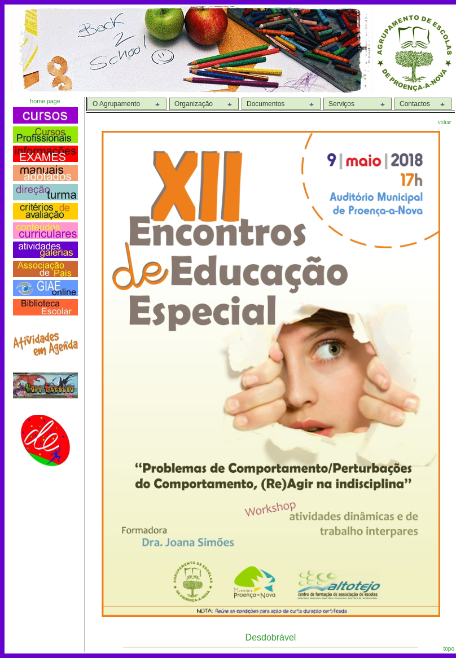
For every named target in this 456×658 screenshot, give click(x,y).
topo (449, 649)
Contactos (415, 104)
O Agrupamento (116, 104)
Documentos (265, 104)
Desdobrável (270, 637)
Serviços (341, 104)
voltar (444, 122)
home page (45, 101)
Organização (193, 104)
